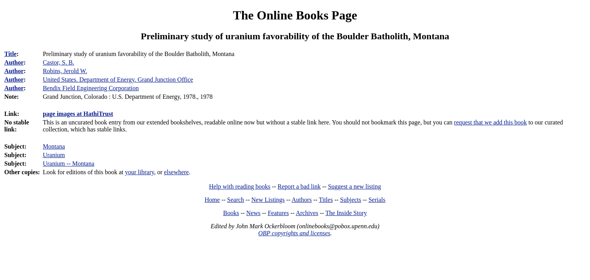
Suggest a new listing (354, 186)
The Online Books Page (295, 15)
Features (278, 213)
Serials (377, 199)
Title (10, 54)
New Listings (268, 199)
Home (212, 199)
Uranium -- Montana (68, 163)
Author (14, 62)
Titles (326, 199)
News (253, 213)
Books (231, 213)
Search (235, 199)
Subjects (350, 199)
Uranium (54, 155)
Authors (301, 199)
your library (139, 172)
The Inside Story (346, 213)
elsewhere (176, 172)
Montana (54, 146)
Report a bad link (299, 186)
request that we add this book (490, 122)
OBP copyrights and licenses (294, 233)
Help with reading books (239, 186)
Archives (307, 213)
